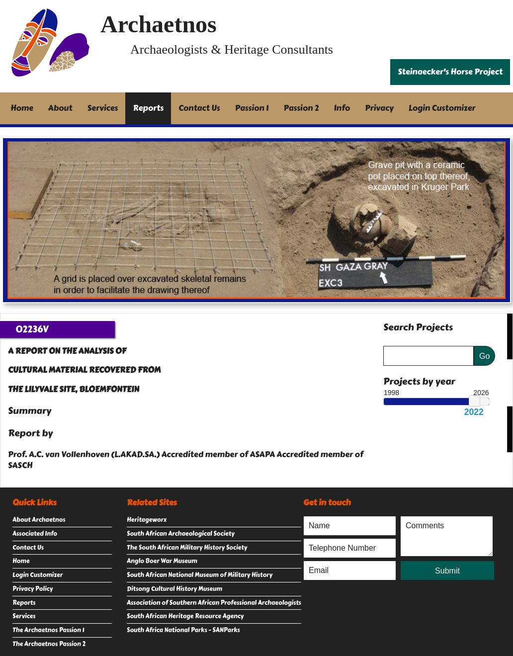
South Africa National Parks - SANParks (183, 630)
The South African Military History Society (187, 547)
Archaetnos (158, 24)
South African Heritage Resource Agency (185, 616)
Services (102, 108)
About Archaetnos (38, 519)
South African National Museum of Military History (199, 575)
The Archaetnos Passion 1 (48, 630)
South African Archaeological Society (181, 533)
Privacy (379, 108)
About (60, 108)
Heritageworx (147, 519)
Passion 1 (252, 108)
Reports (148, 108)
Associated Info (34, 533)
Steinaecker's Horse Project (450, 72)
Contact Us (199, 108)
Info (342, 108)
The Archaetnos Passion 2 (49, 644)
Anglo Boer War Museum (162, 561)
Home (21, 108)
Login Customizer (442, 108)
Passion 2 (301, 108)
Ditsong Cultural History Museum (174, 588)
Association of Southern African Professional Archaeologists (214, 602)
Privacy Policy (32, 588)
